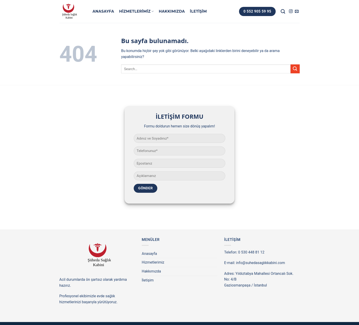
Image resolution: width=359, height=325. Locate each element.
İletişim (198, 11)
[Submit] (295, 68)
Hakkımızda (172, 11)
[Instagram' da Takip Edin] (291, 11)
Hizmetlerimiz (136, 11)
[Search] (283, 11)
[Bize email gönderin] (297, 11)
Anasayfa (103, 11)
